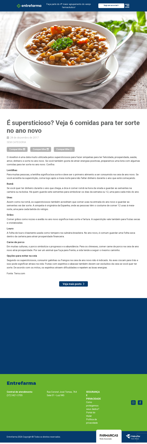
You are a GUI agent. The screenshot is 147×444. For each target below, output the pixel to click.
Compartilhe (17, 149)
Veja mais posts (73, 283)
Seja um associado (111, 5)
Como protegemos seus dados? (92, 405)
